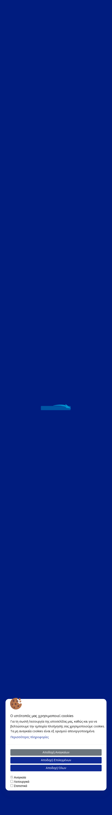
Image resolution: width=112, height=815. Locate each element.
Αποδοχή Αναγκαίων (56, 752)
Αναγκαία (20, 777)
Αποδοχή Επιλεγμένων (56, 760)
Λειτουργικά (21, 781)
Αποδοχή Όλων (56, 768)
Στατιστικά (20, 786)
